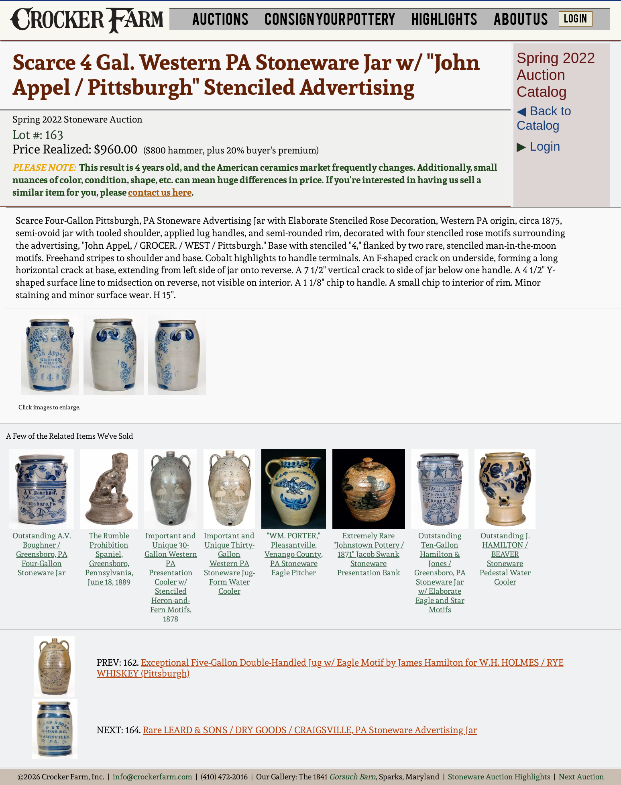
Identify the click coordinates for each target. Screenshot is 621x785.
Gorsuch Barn (352, 776)
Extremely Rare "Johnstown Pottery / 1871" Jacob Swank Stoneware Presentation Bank (369, 554)
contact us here (159, 192)
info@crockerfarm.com (152, 776)
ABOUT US (520, 18)
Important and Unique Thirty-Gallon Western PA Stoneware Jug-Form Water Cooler (229, 563)
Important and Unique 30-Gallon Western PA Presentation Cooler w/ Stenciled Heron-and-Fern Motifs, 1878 (171, 577)
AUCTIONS (220, 18)
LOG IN (575, 18)
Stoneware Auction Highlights (499, 776)
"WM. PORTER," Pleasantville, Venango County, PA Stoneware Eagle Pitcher (294, 554)
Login (545, 146)
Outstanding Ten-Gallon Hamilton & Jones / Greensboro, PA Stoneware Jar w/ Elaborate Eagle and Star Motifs (440, 572)
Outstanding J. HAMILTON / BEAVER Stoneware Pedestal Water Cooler (505, 559)
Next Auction (581, 776)
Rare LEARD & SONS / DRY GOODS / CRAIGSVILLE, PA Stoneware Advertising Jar (310, 729)
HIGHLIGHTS (444, 18)
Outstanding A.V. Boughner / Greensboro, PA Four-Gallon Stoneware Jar (41, 554)
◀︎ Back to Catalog (544, 118)
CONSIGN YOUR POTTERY (330, 18)
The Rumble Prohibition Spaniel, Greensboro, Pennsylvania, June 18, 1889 (109, 559)
